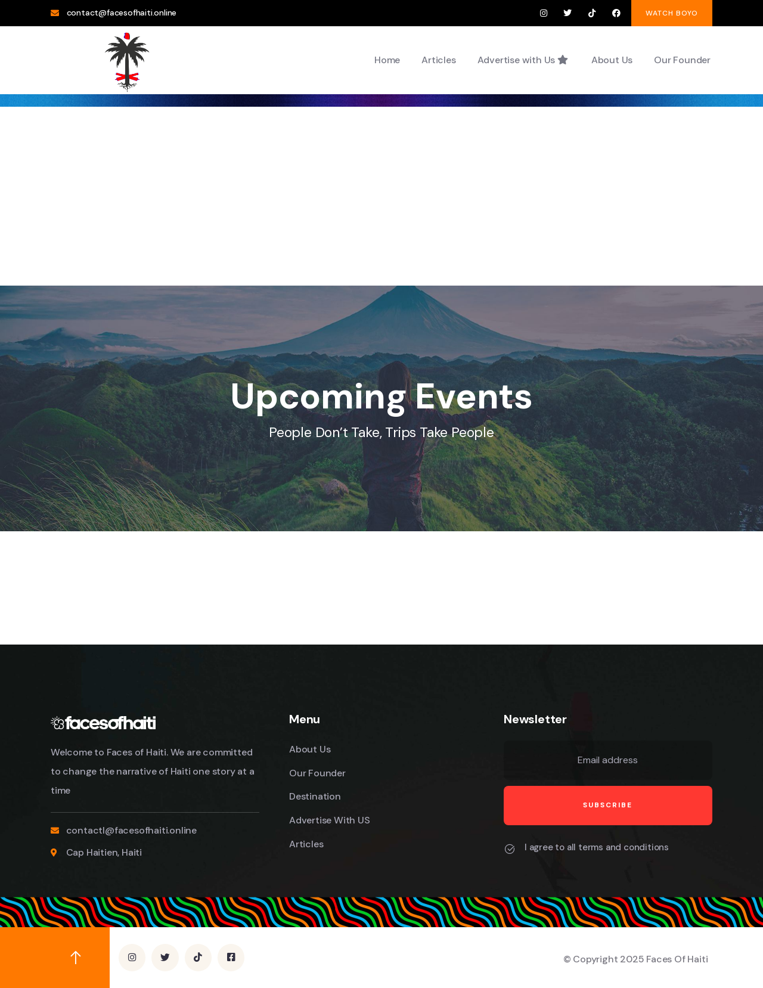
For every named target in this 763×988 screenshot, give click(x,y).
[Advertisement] (381, 196)
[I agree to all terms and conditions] (510, 849)
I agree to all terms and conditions (597, 847)
